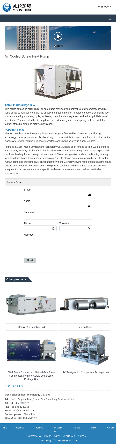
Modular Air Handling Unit (31, 327)
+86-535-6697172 (19, 403)
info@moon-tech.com (23, 410)
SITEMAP (69, 436)
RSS (57, 436)
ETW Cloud (35, 436)
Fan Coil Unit (85, 327)
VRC (48, 436)
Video (58, 40)
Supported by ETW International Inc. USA (58, 440)
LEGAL (82, 436)
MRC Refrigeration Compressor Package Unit (85, 372)
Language (104, 6)
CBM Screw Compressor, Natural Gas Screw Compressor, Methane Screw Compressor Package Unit (31, 375)
